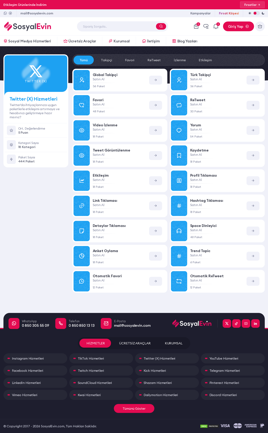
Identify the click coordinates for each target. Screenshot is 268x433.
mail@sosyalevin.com (36, 13)
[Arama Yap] (161, 26)
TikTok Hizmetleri (91, 358)
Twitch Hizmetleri (91, 371)
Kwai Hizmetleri (89, 395)
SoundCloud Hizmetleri (95, 383)
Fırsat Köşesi (229, 13)
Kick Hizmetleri (155, 371)
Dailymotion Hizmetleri (161, 395)
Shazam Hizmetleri (158, 383)
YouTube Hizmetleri (223, 358)
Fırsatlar (252, 5)
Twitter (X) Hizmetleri (159, 358)
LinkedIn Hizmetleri (26, 383)
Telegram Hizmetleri (224, 371)
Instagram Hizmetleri (28, 358)
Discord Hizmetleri (223, 395)
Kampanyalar (200, 13)
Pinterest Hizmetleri (224, 383)
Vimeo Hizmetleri (24, 395)
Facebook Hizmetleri (27, 371)
